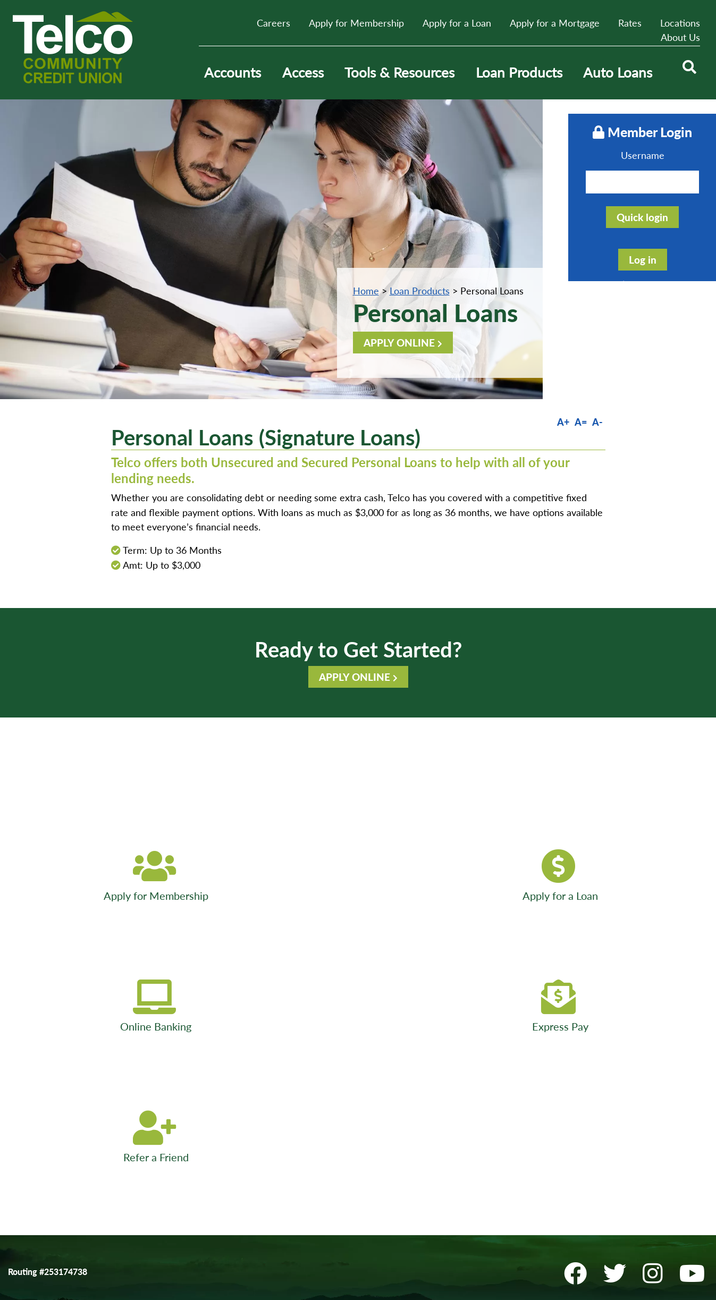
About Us (680, 37)
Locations (680, 23)
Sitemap (336, 1122)
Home (366, 291)
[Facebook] (581, 1011)
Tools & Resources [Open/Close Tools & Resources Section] (399, 72)
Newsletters (187, 1122)
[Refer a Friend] (644, 876)
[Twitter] (621, 1011)
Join (328, 1097)
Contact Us (29, 1084)
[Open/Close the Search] (688, 73)
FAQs (175, 1135)
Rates (630, 23)
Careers (273, 23)
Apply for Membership (356, 23)
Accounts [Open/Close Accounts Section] (232, 72)
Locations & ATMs (586, 1173)
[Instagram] (659, 1011)
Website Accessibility (47, 1109)
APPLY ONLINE (399, 342)
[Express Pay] (501, 876)
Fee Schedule (32, 1122)
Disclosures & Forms (203, 1109)
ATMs (176, 1084)
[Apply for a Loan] (214, 876)
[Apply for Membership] (71, 876)
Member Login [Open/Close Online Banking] (626, 131)
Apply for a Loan (457, 23)
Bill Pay (22, 1135)
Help (330, 1109)
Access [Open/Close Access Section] (303, 72)
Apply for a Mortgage (555, 23)
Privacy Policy (34, 1097)
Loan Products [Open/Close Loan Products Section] (519, 72)
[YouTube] (695, 1011)
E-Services (184, 1097)
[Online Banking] (358, 876)
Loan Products (420, 291)
